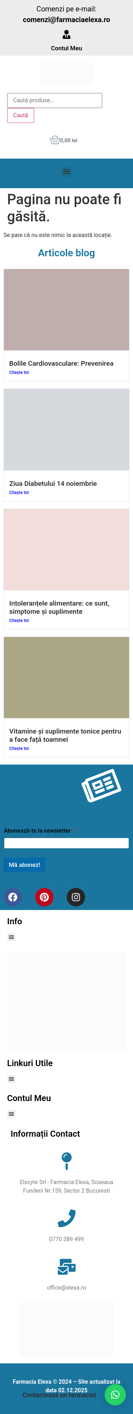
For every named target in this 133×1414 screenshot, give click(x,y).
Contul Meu (66, 48)
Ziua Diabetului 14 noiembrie (53, 483)
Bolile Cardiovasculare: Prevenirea (61, 363)
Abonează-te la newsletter (39, 830)
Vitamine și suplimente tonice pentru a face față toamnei (65, 735)
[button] (66, 172)
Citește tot (19, 372)
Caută (20, 115)
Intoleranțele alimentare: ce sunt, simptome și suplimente (59, 607)
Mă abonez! (24, 864)
